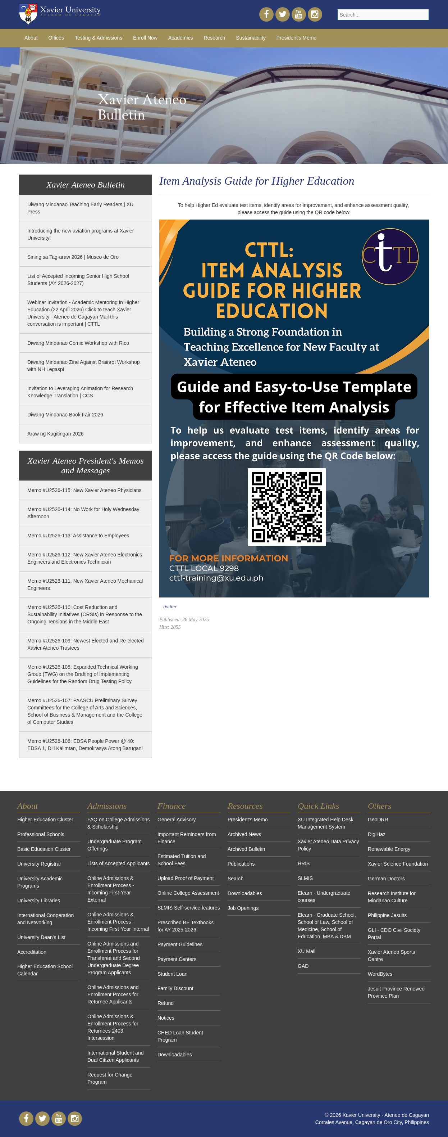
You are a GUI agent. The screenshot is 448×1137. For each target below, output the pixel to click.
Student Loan (172, 974)
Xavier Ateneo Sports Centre (391, 955)
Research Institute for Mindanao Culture (392, 896)
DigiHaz (376, 834)
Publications (241, 864)
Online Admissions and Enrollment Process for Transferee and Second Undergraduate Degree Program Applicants (113, 958)
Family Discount (175, 988)
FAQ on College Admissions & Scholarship (118, 823)
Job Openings (243, 908)
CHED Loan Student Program (180, 1036)
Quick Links (318, 806)
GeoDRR (378, 819)
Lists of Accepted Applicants (118, 863)
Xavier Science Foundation (398, 864)
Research (214, 38)
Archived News (244, 834)
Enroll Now (145, 38)
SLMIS (305, 878)
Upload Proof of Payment (185, 878)
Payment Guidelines (179, 944)
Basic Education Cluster (44, 849)
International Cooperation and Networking (45, 918)
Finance (171, 806)
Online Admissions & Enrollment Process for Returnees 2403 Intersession (112, 1027)
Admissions (107, 806)
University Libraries (38, 900)
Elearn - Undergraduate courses (324, 896)
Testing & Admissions (98, 38)
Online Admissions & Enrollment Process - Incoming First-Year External (110, 889)
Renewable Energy (389, 849)
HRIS (304, 863)
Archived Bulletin (246, 849)
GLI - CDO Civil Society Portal (394, 933)
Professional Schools (40, 834)
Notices (165, 1018)
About (31, 38)
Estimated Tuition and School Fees (181, 859)
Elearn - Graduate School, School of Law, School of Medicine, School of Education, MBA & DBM (327, 925)
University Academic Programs (40, 882)
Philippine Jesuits (387, 915)
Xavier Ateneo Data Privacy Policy (328, 845)
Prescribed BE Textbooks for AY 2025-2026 (185, 926)
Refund (165, 1003)
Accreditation (31, 952)
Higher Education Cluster (45, 819)
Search (235, 878)
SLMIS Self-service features (188, 908)
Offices (56, 38)
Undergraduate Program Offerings (114, 845)
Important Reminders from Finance (186, 837)
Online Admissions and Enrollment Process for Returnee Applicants (112, 994)
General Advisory (176, 819)
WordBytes (380, 974)
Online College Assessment (188, 893)
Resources (245, 806)
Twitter (170, 606)
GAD (303, 966)
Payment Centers (176, 959)
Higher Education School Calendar (45, 970)
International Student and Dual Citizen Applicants (115, 1056)
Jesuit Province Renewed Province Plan (396, 992)
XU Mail (306, 951)
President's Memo (296, 38)
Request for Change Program (109, 1078)
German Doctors (386, 878)
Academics (180, 38)
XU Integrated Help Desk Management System (325, 823)
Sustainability (251, 38)
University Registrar (39, 864)
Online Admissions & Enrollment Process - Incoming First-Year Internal (118, 922)
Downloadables (174, 1054)
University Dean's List (41, 937)
